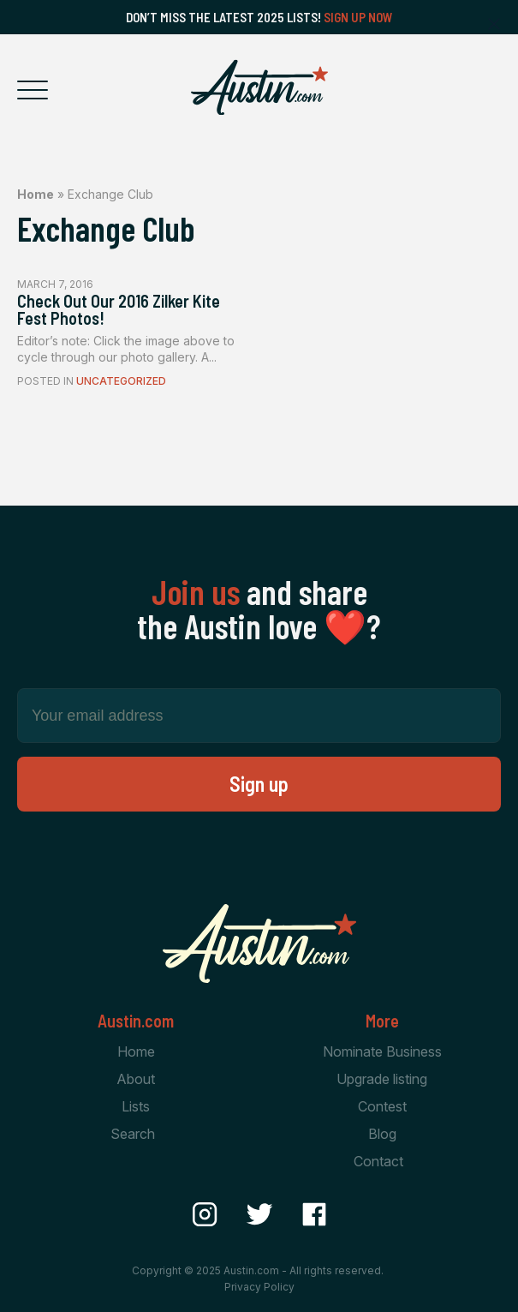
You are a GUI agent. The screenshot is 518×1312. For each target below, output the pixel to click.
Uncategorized (121, 380)
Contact (378, 1161)
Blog (382, 1133)
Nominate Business (382, 1051)
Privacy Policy (259, 1286)
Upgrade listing (381, 1078)
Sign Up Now (358, 17)
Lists (136, 1106)
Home (35, 194)
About (135, 1078)
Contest (382, 1106)
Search (132, 1133)
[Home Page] (259, 87)
